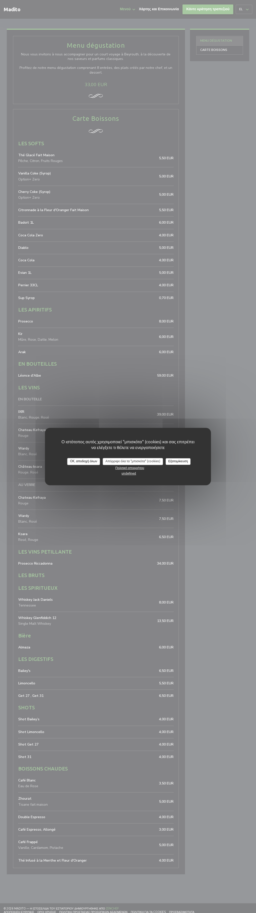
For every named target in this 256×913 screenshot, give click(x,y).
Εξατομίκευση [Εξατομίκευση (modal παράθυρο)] (178, 461)
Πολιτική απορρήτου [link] (129, 468)
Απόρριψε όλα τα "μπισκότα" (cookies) (133, 461)
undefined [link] (129, 473)
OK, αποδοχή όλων (83, 461)
